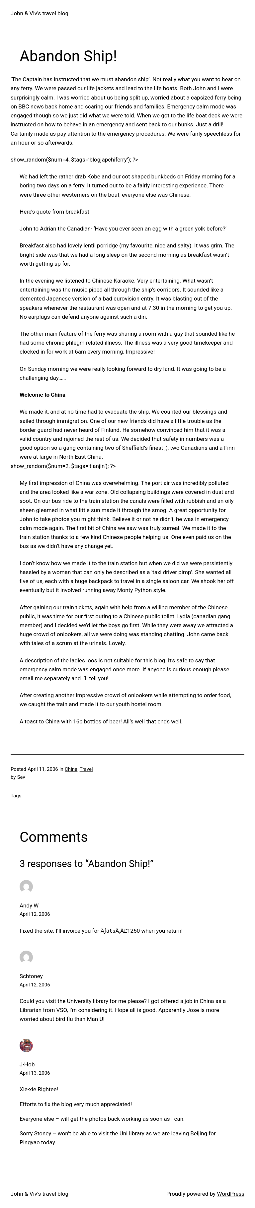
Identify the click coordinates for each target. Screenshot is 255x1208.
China (71, 769)
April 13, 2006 (35, 1073)
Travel (86, 769)
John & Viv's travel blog (39, 13)
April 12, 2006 (35, 914)
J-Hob (27, 1064)
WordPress (230, 1193)
